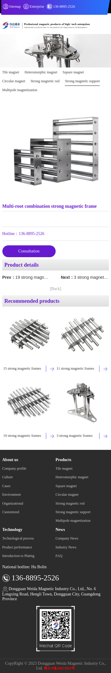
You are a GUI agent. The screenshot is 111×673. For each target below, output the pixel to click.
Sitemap (15, 6)
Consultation (29, 251)
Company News (67, 538)
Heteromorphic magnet (41, 72)
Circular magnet (13, 81)
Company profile (14, 468)
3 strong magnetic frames (75, 436)
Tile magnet (10, 72)
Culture (7, 477)
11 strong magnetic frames (75, 368)
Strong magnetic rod (44, 81)
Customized (10, 512)
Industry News (66, 547)
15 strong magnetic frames (22, 368)
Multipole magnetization (19, 90)
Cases (6, 486)
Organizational (12, 503)
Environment (11, 494)
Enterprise (37, 6)
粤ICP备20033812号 (59, 668)
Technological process (18, 538)
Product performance (17, 547)
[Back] (55, 288)
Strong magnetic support (82, 81)
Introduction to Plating (18, 556)
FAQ (59, 556)
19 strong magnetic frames (40, 277)
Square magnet (73, 72)
